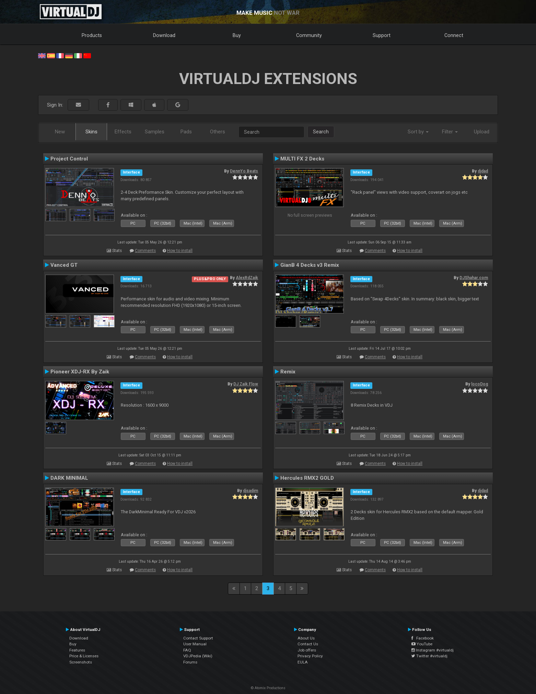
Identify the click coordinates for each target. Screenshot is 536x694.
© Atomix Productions (268, 688)
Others (217, 132)
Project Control (69, 159)
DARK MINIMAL (69, 478)
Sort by (418, 132)
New (60, 132)
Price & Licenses (83, 656)
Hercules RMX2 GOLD (307, 478)
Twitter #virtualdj (429, 656)
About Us (306, 638)
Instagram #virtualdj (432, 650)
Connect (453, 35)
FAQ (187, 650)
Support (382, 35)
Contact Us (308, 644)
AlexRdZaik (247, 277)
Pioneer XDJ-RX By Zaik (79, 372)
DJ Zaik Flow (245, 384)
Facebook (422, 638)
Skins (91, 132)
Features (77, 650)
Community (309, 35)
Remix (287, 372)
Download (164, 35)
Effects (123, 132)
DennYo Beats (244, 171)
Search (321, 132)
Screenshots (80, 662)
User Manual (195, 644)
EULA (303, 662)
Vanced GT (64, 265)
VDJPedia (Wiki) (197, 656)
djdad (483, 171)
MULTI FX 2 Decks (302, 159)
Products (92, 35)
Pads (186, 132)
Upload (481, 132)
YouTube (421, 644)
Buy (237, 35)
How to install (180, 250)
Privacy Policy (310, 656)
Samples (154, 132)
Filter (450, 132)
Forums (190, 662)
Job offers (307, 650)
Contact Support (198, 638)
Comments (145, 250)
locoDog (479, 384)
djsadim (250, 490)
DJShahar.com (473, 277)
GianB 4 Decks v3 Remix (309, 265)
